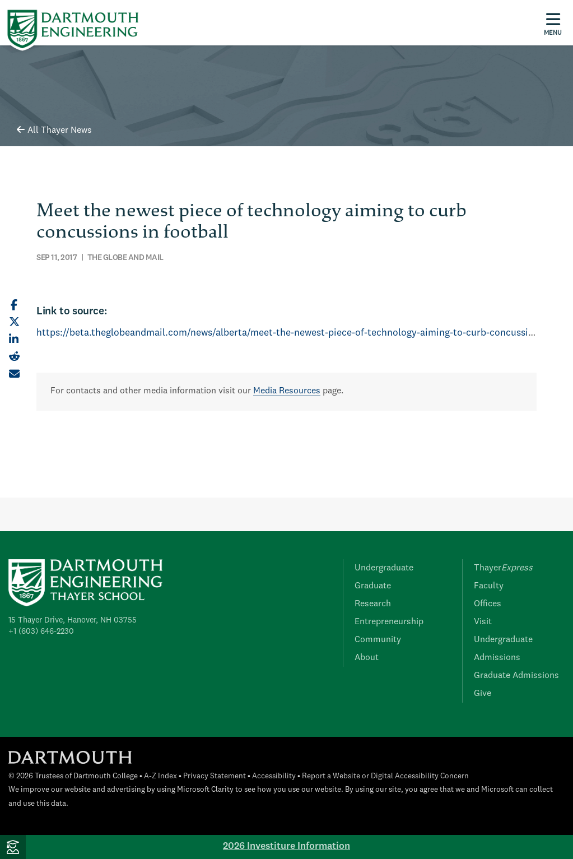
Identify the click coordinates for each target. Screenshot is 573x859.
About (367, 657)
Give (482, 693)
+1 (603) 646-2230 (41, 631)
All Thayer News (54, 130)
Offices (487, 604)
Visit (483, 621)
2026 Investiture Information (286, 846)
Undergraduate (384, 568)
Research (373, 604)
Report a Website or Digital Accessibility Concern (385, 776)
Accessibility (274, 776)
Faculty (489, 586)
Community (378, 639)
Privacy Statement (214, 776)
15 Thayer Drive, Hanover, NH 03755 (72, 620)
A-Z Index (160, 776)
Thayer (503, 568)
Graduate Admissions (516, 675)
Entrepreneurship (389, 621)
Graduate (373, 586)
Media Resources (286, 391)
